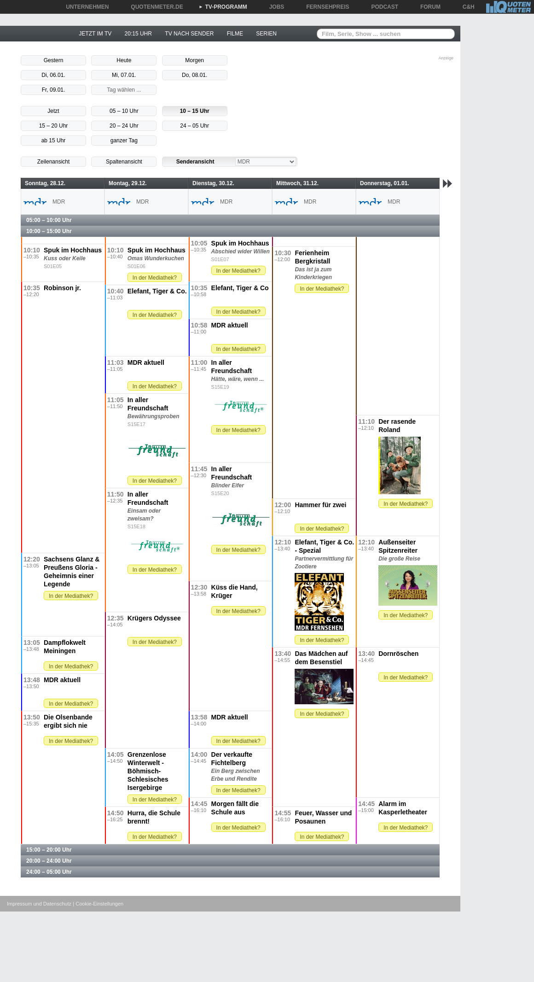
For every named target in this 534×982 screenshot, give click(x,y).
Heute (123, 60)
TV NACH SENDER (189, 33)
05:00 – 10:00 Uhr (49, 220)
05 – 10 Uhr (124, 111)
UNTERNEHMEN (84, 7)
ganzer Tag (124, 140)
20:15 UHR (138, 33)
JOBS (273, 7)
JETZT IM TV (95, 33)
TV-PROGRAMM (223, 7)
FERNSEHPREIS (324, 7)
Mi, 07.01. (124, 75)
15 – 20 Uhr (53, 126)
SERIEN (266, 33)
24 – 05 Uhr (194, 126)
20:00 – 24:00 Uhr (49, 861)
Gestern (54, 60)
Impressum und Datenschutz (39, 903)
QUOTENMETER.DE (153, 7)
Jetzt (53, 111)
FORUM (427, 7)
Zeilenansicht (53, 161)
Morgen (194, 60)
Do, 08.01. (194, 75)
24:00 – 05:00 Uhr (49, 872)
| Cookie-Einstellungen (98, 903)
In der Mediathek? (238, 271)
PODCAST (382, 7)
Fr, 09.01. (53, 90)
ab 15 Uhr (53, 140)
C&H (465, 7)
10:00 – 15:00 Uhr (49, 231)
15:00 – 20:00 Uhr (49, 850)
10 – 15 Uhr (194, 111)
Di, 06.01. (53, 75)
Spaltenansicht (124, 161)
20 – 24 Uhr (124, 126)
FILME (235, 33)
